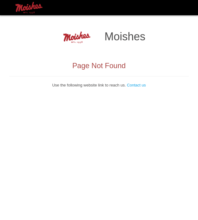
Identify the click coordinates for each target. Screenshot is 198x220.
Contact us (136, 85)
